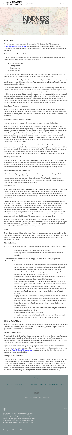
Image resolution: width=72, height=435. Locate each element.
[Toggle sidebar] (3, 3)
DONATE (66, 408)
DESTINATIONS (19, 385)
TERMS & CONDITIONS (57, 385)
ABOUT (9, 385)
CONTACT (43, 385)
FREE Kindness (32, 385)
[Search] (44, 3)
